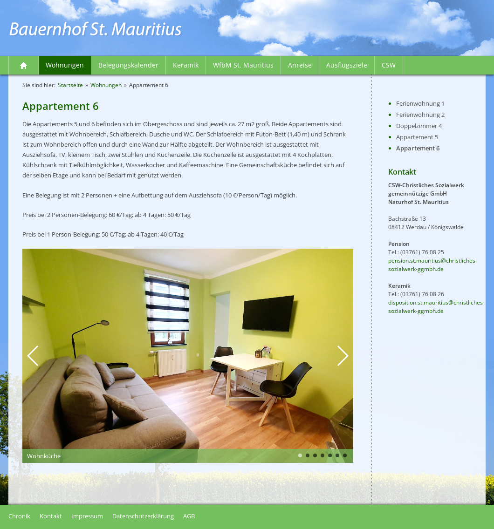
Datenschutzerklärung (143, 516)
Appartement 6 (417, 148)
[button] (33, 356)
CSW (389, 65)
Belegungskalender (128, 65)
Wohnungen (65, 65)
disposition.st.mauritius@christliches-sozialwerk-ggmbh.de (436, 306)
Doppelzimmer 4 (419, 126)
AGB (189, 516)
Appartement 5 (417, 137)
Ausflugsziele (346, 65)
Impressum (87, 516)
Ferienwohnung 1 (420, 103)
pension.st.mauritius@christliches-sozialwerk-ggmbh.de (432, 265)
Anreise (300, 65)
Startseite (24, 65)
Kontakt (51, 516)
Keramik (186, 65)
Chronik (19, 516)
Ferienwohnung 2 (420, 114)
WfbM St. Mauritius (243, 65)
